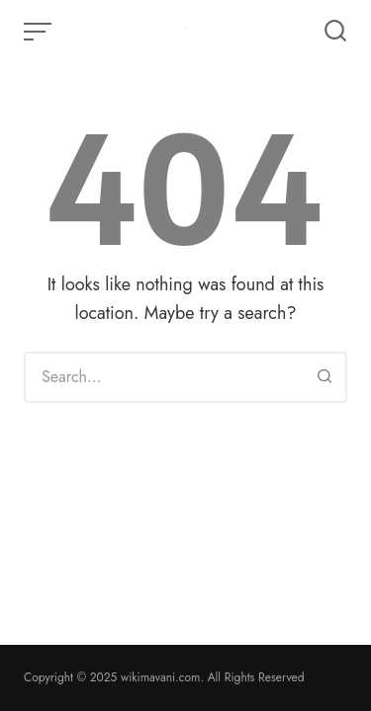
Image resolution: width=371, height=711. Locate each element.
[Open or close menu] (39, 31)
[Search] (324, 377)
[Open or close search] (335, 31)
